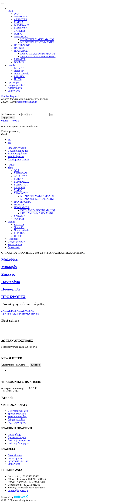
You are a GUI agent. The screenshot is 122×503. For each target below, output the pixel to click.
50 (12, 313)
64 (30, 313)
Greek (4, 134)
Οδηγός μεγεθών (16, 419)
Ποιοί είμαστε (15, 455)
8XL (31, 310)
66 (33, 313)
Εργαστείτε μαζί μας (18, 461)
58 (23, 313)
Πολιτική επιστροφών (19, 440)
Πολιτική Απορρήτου (18, 443)
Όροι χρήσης (14, 434)
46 (7, 313)
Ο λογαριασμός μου (18, 410)
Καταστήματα (15, 458)
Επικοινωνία (14, 463)
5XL (17, 310)
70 (38, 313)
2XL (3, 310)
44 (5, 313)
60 (25, 313)
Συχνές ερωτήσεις (17, 422)
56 (20, 313)
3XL (8, 310)
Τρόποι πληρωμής (17, 413)
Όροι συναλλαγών (17, 437)
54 (18, 313)
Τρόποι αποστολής (17, 416)
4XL (13, 310)
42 (2, 313)
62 (28, 313)
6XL (22, 310)
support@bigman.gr (26, 101)
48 (10, 313)
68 (35, 313)
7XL (27, 310)
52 (15, 313)
